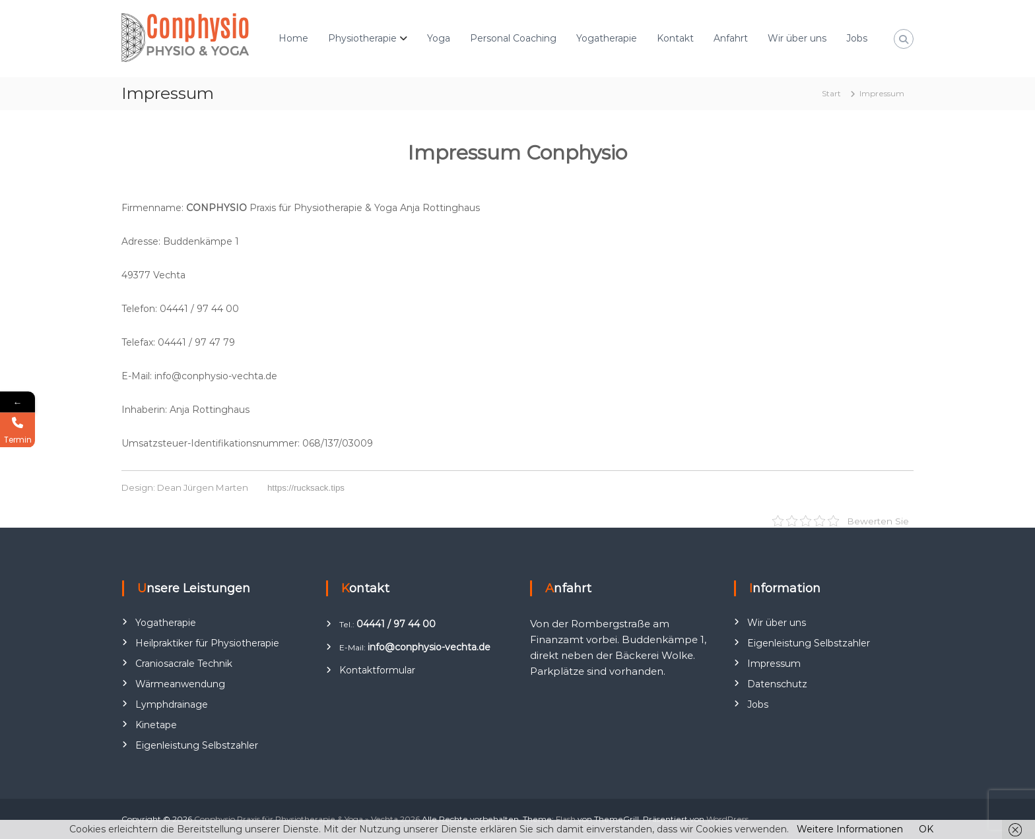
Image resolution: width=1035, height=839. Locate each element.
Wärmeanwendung (180, 684)
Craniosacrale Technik (183, 663)
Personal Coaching (513, 38)
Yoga (438, 38)
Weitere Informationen (850, 829)
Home (293, 38)
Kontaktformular (377, 670)
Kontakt (675, 38)
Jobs (856, 38)
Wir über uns (797, 38)
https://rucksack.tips (306, 488)
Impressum (774, 663)
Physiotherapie (362, 38)
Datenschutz (777, 684)
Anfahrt (731, 38)
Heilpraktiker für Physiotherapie (207, 643)
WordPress (727, 819)
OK (926, 829)
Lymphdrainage (171, 704)
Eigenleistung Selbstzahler (196, 745)
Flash (566, 819)
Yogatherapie (606, 38)
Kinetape (156, 725)
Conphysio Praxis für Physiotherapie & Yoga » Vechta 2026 (307, 819)
